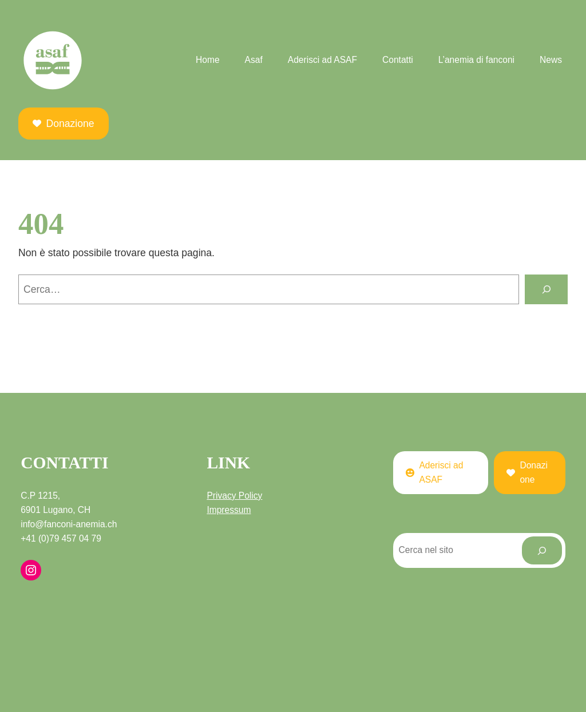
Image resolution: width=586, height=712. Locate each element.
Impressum (229, 510)
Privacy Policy (234, 495)
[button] (63, 124)
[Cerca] (546, 289)
